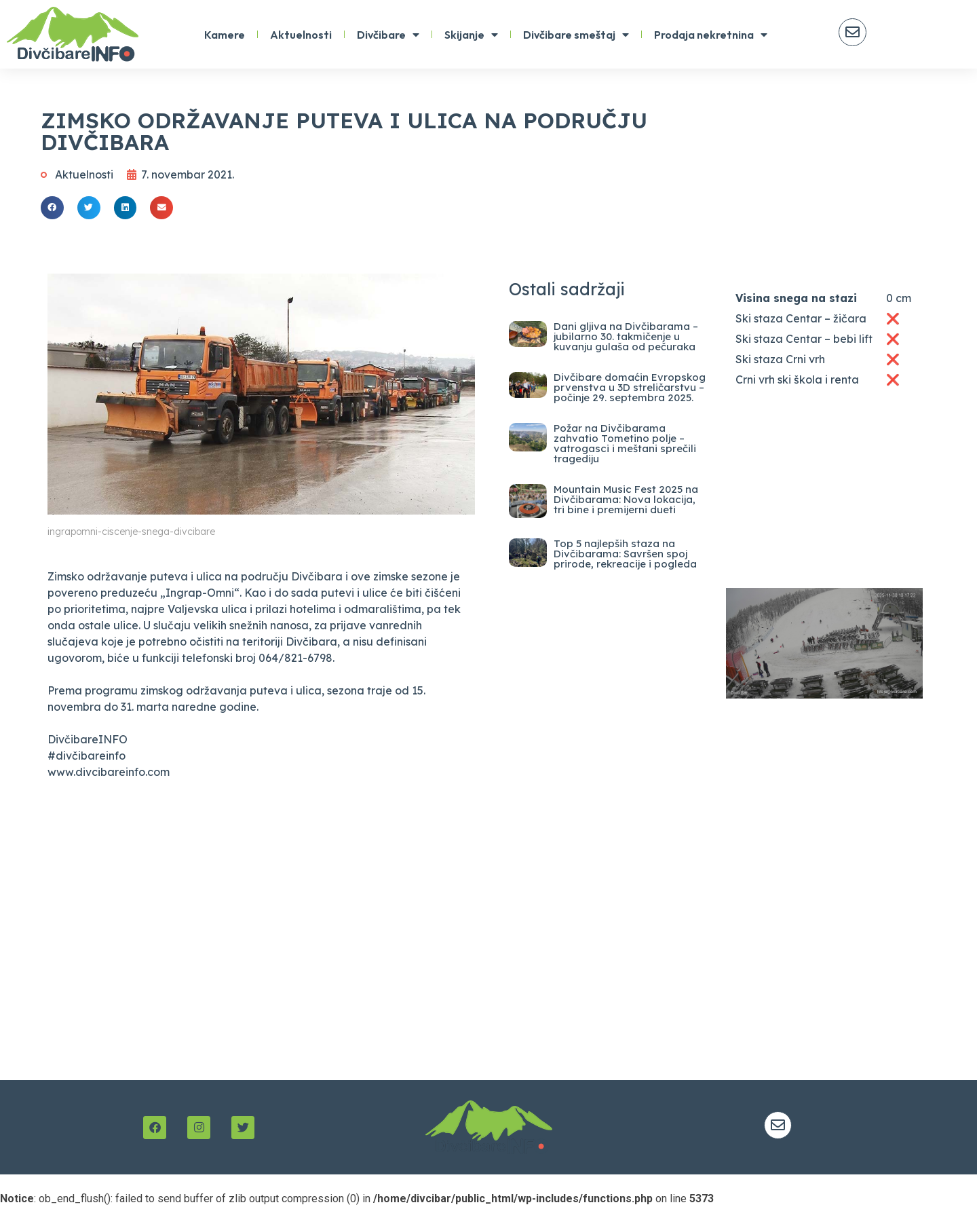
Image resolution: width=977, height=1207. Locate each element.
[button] (52, 207)
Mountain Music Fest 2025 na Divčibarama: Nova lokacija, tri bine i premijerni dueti (626, 499)
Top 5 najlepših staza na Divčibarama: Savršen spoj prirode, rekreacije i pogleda (625, 553)
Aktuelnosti (301, 34)
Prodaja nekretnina (710, 34)
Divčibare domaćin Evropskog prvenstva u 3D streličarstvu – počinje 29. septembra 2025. (630, 387)
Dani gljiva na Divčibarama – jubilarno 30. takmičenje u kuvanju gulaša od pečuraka (626, 336)
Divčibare (388, 34)
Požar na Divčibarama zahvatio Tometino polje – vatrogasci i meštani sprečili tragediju (625, 443)
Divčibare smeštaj (576, 34)
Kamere (224, 34)
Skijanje (471, 34)
